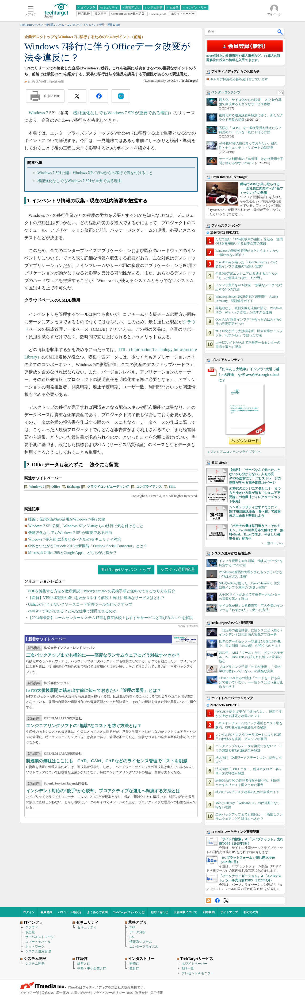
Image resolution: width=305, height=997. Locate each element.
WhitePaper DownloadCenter (185, 640)
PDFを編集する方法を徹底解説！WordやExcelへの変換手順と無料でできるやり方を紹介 (101, 591)
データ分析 (137, 932)
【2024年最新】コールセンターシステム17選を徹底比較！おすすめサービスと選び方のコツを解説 (110, 618)
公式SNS (47, 993)
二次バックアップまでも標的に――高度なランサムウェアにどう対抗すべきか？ (103, 655)
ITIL (172, 486)
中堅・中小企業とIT (91, 968)
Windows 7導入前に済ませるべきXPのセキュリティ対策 (74, 539)
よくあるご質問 (97, 912)
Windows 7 (38, 113)
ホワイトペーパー (194, 964)
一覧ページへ (273, 543)
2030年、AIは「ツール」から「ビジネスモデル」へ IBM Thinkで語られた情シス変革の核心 (251, 657)
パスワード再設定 (69, 912)
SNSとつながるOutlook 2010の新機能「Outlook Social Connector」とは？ (87, 546)
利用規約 (209, 912)
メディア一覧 (29, 993)
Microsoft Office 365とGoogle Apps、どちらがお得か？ (72, 553)
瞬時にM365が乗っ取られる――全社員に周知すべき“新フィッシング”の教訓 (261, 188)
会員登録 (46, 912)
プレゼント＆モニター (198, 973)
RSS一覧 (188, 968)
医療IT (134, 964)
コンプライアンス (149, 486)
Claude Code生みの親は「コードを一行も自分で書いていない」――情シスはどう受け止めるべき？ (251, 682)
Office (55, 486)
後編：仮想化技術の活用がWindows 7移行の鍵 (66, 519)
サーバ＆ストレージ (39, 937)
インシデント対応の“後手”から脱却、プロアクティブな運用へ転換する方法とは (103, 791)
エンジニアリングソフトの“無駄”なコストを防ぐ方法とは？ (84, 725)
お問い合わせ (159, 912)
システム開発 (34, 964)
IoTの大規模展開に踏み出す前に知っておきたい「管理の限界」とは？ (93, 690)
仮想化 (30, 932)
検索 (280, 32)
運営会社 (141, 993)
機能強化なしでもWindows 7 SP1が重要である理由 (121, 113)
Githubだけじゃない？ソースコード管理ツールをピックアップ (80, 604)
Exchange (73, 486)
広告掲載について (185, 912)
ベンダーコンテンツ (225, 92)
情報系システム (140, 942)
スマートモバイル (38, 942)
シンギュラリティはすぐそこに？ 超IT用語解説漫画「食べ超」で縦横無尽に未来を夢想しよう (255, 511)
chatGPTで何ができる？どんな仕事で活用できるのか (72, 611)
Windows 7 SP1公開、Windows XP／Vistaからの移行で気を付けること (95, 173)
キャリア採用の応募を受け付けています (239, 79)
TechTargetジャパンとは (129, 912)
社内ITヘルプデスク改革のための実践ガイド (247, 792)
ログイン (29, 912)
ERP (132, 927)
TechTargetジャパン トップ (126, 569)
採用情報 (156, 993)
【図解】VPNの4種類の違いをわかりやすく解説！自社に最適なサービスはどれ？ (96, 598)
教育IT (134, 968)
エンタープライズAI (144, 946)
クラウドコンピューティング (108, 486)
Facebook (217, 900)
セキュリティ (87, 927)
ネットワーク (34, 946)
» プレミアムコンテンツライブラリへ (234, 452)
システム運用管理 (177, 569)
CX (131, 937)
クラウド (31, 927)
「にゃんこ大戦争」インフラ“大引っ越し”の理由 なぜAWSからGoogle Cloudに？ (248, 374)
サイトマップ (229, 912)
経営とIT (83, 964)
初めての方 (250, 912)
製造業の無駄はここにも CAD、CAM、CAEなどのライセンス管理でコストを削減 (106, 761)
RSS (208, 900)
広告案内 (62, 993)
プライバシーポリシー (109, 993)
